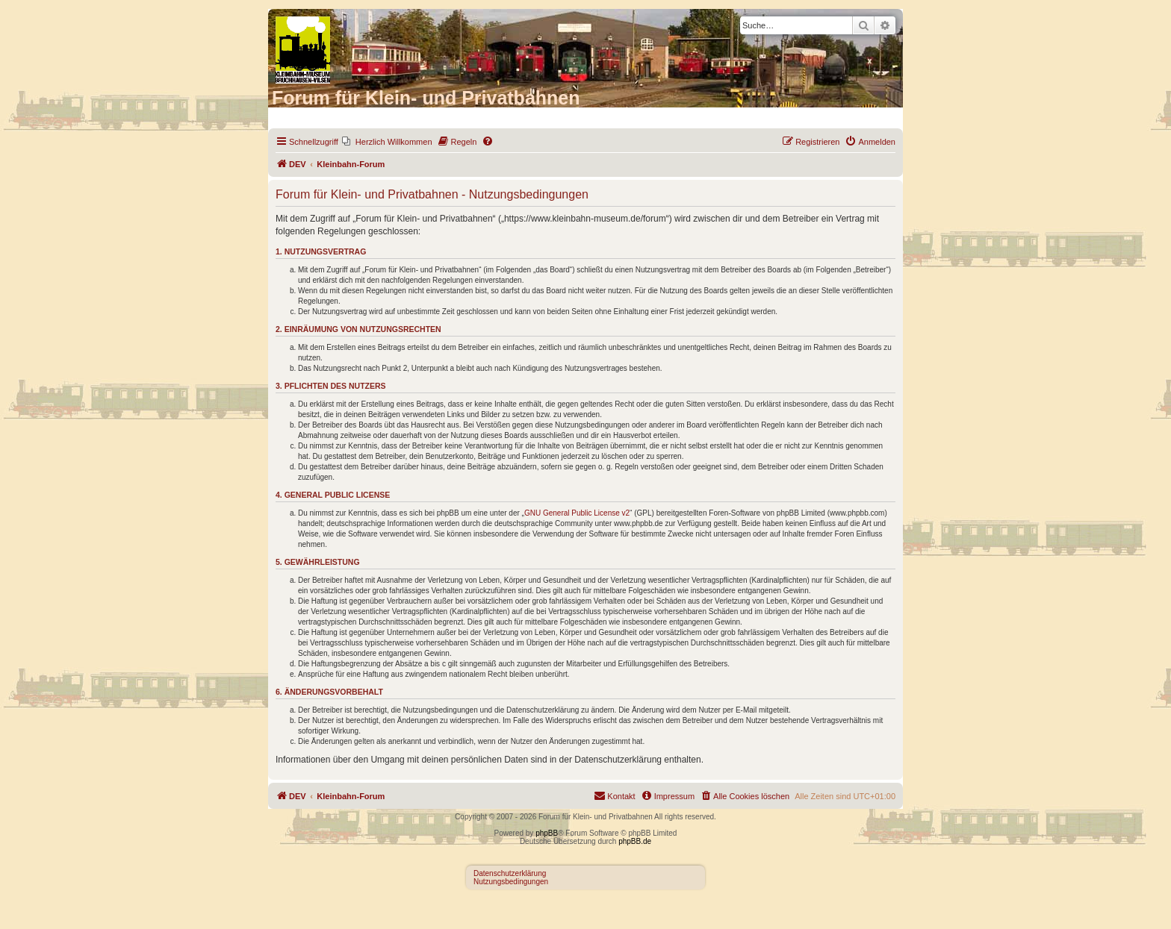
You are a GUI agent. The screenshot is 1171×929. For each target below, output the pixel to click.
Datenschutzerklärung (509, 873)
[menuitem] (387, 142)
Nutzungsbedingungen (510, 882)
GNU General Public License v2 (577, 513)
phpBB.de (634, 841)
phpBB (546, 833)
